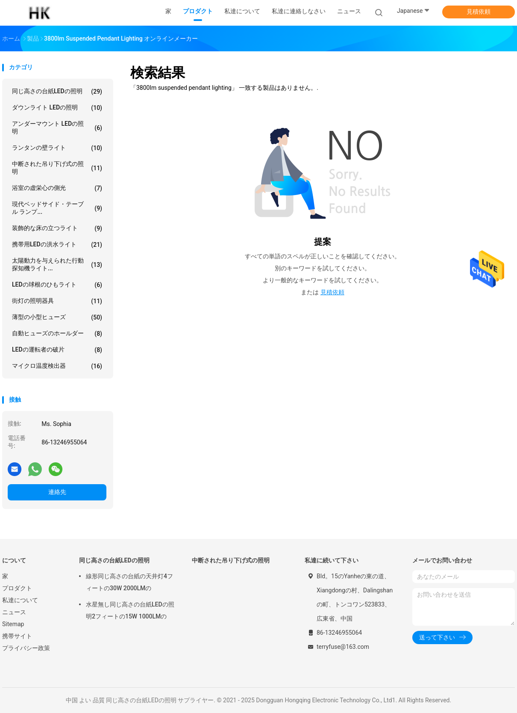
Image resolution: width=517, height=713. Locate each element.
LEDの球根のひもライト (57, 285)
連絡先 (57, 491)
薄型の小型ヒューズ (57, 317)
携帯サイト (17, 636)
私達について (20, 600)
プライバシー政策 (26, 648)
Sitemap (13, 624)
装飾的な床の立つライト (57, 228)
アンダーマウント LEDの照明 (57, 127)
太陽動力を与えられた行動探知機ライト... (57, 264)
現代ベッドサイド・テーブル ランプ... (57, 208)
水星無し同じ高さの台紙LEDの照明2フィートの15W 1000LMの (130, 610)
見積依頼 (479, 11)
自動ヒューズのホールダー (57, 333)
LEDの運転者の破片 (57, 350)
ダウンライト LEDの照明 (57, 108)
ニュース (14, 612)
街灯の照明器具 (57, 301)
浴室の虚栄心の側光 (57, 188)
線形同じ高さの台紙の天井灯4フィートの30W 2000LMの (129, 582)
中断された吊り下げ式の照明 (57, 167)
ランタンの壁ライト (57, 148)
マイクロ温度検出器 (57, 366)
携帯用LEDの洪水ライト (57, 244)
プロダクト (17, 588)
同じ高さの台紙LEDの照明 (57, 91)
